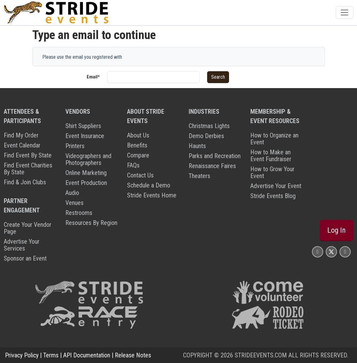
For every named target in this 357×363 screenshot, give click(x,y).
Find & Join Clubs (25, 182)
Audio (72, 192)
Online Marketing (86, 173)
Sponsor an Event (25, 258)
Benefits (137, 145)
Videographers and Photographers (88, 159)
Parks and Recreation (215, 156)
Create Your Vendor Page (27, 228)
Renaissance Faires (212, 166)
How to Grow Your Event (272, 172)
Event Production (86, 182)
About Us (138, 135)
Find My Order (21, 135)
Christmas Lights (209, 126)
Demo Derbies (206, 136)
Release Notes (133, 355)
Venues (74, 202)
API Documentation (86, 355)
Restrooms (78, 212)
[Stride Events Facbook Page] (317, 252)
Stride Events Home (151, 195)
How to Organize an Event (274, 139)
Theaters (199, 176)
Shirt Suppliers (83, 126)
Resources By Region (91, 222)
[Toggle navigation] (344, 12)
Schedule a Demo (148, 185)
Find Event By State (28, 155)
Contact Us (140, 175)
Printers (74, 146)
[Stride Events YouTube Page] (345, 252)
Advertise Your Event (275, 186)
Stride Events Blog (273, 196)
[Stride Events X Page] (331, 252)
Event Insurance (84, 136)
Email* (93, 77)
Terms (51, 355)
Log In (336, 230)
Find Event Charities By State (28, 169)
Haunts (197, 146)
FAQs (133, 165)
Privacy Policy (21, 355)
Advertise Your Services (21, 245)
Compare (138, 155)
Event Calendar (22, 145)
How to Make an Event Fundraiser (270, 155)
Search (218, 77)
